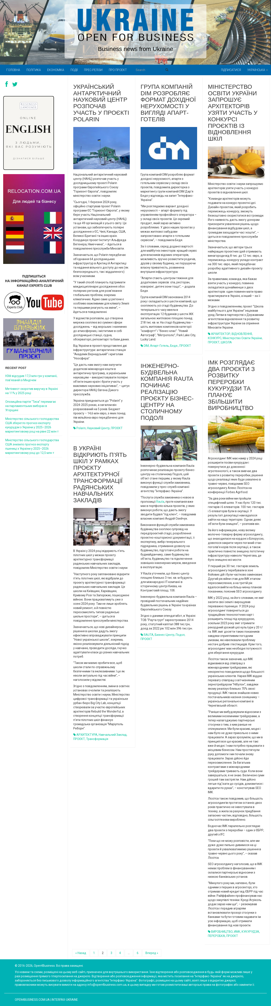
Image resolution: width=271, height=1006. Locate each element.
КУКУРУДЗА (250, 931)
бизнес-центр (164, 634)
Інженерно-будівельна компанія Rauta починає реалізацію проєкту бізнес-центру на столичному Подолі (167, 392)
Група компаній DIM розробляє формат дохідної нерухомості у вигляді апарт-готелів (168, 103)
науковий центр (98, 428)
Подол (180, 634)
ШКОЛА (226, 342)
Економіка (55, 70)
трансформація (97, 739)
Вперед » (151, 953)
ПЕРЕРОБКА (216, 936)
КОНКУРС (214, 338)
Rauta (160, 501)
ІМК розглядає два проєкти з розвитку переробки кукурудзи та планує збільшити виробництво (231, 385)
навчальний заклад (113, 734)
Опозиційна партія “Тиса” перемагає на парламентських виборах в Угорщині (30, 406)
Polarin (81, 428)
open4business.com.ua (32, 999)
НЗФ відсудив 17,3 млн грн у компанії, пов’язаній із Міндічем (31, 378)
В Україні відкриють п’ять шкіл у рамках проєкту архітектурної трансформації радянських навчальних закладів (100, 474)
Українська (257, 70)
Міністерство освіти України (242, 338)
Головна (13, 70)
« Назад (80, 953)
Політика (33, 70)
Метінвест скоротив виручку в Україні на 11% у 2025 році (31, 391)
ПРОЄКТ (117, 428)
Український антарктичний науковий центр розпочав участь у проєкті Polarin (101, 103)
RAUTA (148, 634)
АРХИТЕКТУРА (86, 734)
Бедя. (174, 345)
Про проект (118, 70)
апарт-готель (159, 345)
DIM (146, 345)
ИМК (237, 931)
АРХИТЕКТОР (220, 334)
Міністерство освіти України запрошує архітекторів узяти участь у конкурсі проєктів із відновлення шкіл (232, 112)
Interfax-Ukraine (65, 999)
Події (74, 70)
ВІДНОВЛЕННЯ (242, 334)
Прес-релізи (93, 70)
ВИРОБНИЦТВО (222, 931)
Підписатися (231, 70)
